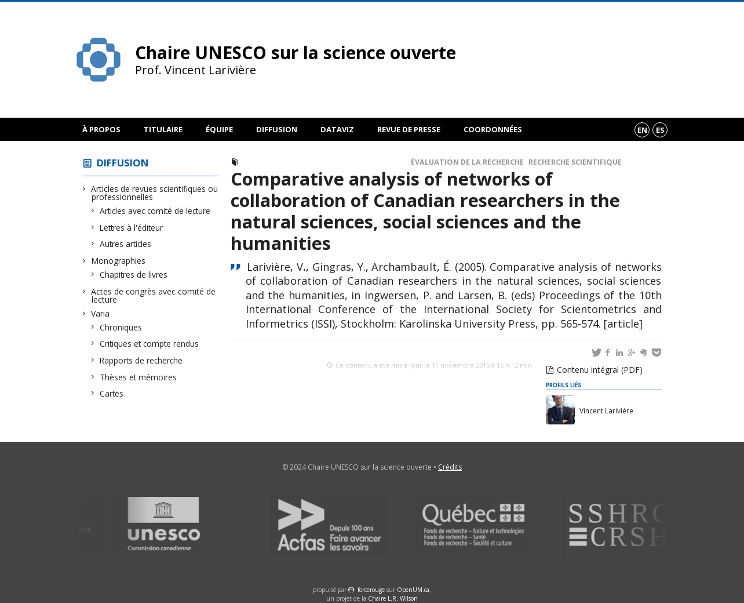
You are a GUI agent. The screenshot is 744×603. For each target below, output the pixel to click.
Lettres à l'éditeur (131, 227)
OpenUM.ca (413, 590)
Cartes (111, 393)
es (660, 130)
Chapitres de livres (133, 274)
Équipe (219, 129)
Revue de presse (408, 129)
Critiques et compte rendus (149, 343)
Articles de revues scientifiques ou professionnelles (155, 192)
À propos (101, 129)
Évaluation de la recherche (467, 162)
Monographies (118, 260)
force (371, 590)
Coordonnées (493, 129)
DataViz (337, 129)
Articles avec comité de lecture (155, 210)
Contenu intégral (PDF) (600, 369)
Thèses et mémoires (138, 377)
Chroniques (121, 327)
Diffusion (276, 129)
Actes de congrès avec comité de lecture (154, 295)
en (642, 130)
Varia (101, 313)
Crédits (450, 467)
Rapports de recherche (141, 360)
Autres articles (125, 243)
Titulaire (163, 129)
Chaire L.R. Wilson (393, 598)
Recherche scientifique (575, 162)
